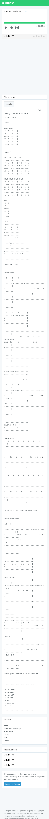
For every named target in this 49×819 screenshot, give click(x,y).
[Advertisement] (24, 66)
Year (6, 737)
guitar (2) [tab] (9, 104)
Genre (6, 741)
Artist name (8, 731)
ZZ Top (25, 11)
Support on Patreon (12, 784)
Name (6, 725)
